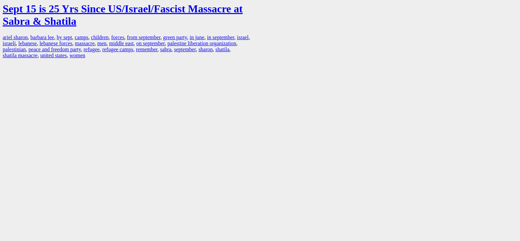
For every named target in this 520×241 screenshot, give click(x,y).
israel (243, 37)
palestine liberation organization (201, 43)
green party (175, 37)
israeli (9, 43)
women (77, 55)
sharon (206, 49)
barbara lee (42, 37)
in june (196, 37)
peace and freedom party (54, 49)
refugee (92, 49)
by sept (64, 37)
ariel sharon (15, 37)
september (185, 49)
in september (220, 37)
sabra (165, 49)
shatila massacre (20, 55)
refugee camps (117, 49)
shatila (223, 49)
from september (143, 37)
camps (81, 37)
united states (53, 55)
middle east (121, 43)
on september (150, 43)
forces (117, 37)
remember (146, 49)
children (99, 37)
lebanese (27, 43)
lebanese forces (55, 43)
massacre (85, 43)
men (102, 43)
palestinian (14, 49)
